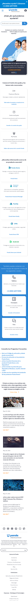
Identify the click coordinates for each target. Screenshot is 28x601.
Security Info (14, 569)
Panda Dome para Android (14, 252)
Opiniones (14, 560)
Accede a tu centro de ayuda (14, 125)
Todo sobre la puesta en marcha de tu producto (14, 103)
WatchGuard (14, 596)
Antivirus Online (14, 580)
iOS (14, 546)
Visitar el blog (13, 392)
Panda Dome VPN (14, 234)
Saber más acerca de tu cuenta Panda (14, 148)
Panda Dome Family (14, 216)
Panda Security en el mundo (14, 564)
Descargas (14, 582)
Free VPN (14, 587)
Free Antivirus (14, 585)
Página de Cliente (14, 578)
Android (24, 544)
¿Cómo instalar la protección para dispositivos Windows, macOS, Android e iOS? (13, 368)
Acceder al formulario (14, 313)
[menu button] (3, 11)
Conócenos (14, 557)
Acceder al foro (14, 334)
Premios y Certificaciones (14, 562)
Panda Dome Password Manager (14, 196)
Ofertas (14, 589)
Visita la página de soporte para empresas (18, 32)
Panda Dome (14, 178)
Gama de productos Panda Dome (14, 576)
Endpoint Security (14, 598)
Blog (14, 567)
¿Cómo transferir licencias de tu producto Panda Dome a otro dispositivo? (11, 363)
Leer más (5, 430)
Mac (19, 544)
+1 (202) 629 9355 (10, 6)
